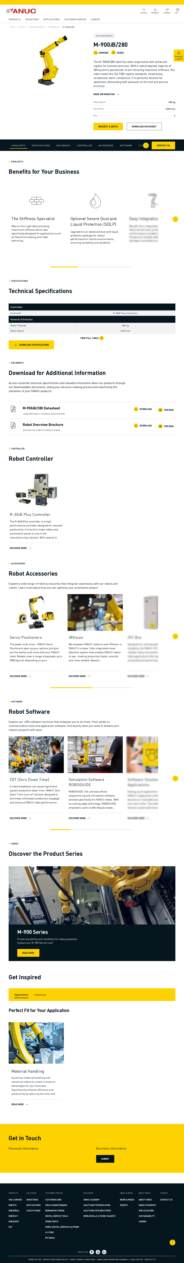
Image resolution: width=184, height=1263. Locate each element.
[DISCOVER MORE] (103, 613)
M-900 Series (66, 27)
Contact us (154, 145)
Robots (31, 27)
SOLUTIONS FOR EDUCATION (97, 1201)
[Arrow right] (137, 145)
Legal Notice (136, 1259)
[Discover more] (44, 490)
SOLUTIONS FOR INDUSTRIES (98, 1206)
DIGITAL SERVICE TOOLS (61, 1212)
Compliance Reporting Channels (113, 1259)
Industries (41, 19)
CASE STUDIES (40, 1206)
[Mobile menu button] (8, 11)
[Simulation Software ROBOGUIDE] (103, 782)
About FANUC (140, 1196)
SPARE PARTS (56, 1217)
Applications (60, 19)
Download (136, 409)
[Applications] (30, 999)
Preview (158, 409)
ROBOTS (21, 1205)
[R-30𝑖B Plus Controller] (44, 514)
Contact (164, 11)
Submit (105, 1165)
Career (104, 19)
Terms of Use (34, 1259)
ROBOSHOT (22, 1221)
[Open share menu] (113, 52)
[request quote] (179, 55)
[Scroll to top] (164, 1242)
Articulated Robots (47, 27)
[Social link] (92, 1252)
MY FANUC (54, 1237)
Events (121, 1205)
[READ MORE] (45, 1050)
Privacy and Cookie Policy (55, 1259)
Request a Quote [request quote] (108, 126)
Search (141, 11)
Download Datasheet (144, 126)
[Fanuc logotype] (35, 11)
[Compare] (100, 53)
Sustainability (141, 1216)
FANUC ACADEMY (92, 1196)
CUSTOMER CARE (58, 1196)
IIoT (19, 1227)
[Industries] (49, 999)
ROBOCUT (21, 1216)
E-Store (54, 1232)
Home (21, 27)
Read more (46, 952)
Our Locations (141, 1210)
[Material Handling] (45, 1078)
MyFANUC (152, 11)
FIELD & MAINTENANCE (61, 1201)
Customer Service (84, 19)
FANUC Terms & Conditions (82, 1259)
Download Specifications (40, 345)
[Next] (167, 219)
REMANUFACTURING (59, 1206)
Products (23, 19)
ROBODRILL (22, 1210)
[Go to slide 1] (73, 687)
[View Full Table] (92, 338)
